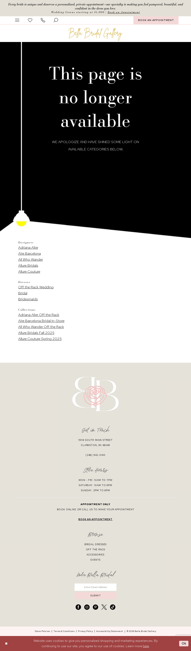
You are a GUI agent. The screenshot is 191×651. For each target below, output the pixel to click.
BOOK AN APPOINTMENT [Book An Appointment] (156, 20)
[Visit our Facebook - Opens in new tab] (78, 607)
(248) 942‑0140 (95, 454)
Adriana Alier (28, 247)
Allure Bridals (28, 265)
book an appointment (95, 519)
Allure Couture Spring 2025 (40, 338)
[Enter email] (95, 587)
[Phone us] (43, 20)
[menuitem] (17, 20)
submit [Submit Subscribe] (95, 595)
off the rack (95, 549)
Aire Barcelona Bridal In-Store (41, 320)
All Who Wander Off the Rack (41, 326)
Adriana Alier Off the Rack (38, 314)
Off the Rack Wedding (35, 287)
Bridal (22, 293)
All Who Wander (30, 259)
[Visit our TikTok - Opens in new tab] (112, 607)
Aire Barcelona (29, 253)
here (146, 646)
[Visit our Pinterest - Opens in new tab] (95, 607)
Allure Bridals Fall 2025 (36, 332)
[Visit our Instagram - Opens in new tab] (87, 607)
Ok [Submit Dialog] (184, 643)
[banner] (95, 34)
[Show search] (55, 20)
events (95, 559)
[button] (17, 20)
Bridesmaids (28, 299)
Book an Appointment (124, 12)
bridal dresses (95, 544)
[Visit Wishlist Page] (30, 20)
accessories (95, 554)
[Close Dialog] (6, 643)
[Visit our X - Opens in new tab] (104, 607)
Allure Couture (29, 271)
